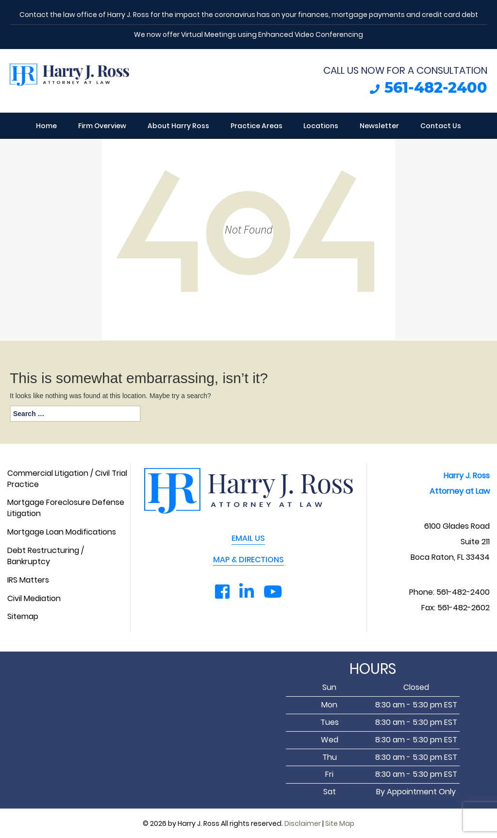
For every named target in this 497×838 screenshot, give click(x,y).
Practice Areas (256, 126)
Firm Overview (102, 126)
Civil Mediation (34, 598)
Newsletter (379, 126)
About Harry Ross (178, 126)
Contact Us (440, 126)
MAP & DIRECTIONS (248, 559)
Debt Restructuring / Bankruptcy (45, 556)
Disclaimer (302, 823)
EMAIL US (248, 538)
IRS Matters (28, 580)
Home (46, 126)
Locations (320, 126)
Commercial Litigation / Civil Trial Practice (67, 479)
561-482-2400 (435, 88)
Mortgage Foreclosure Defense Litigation (65, 508)
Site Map (339, 823)
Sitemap (22, 616)
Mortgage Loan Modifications (61, 532)
